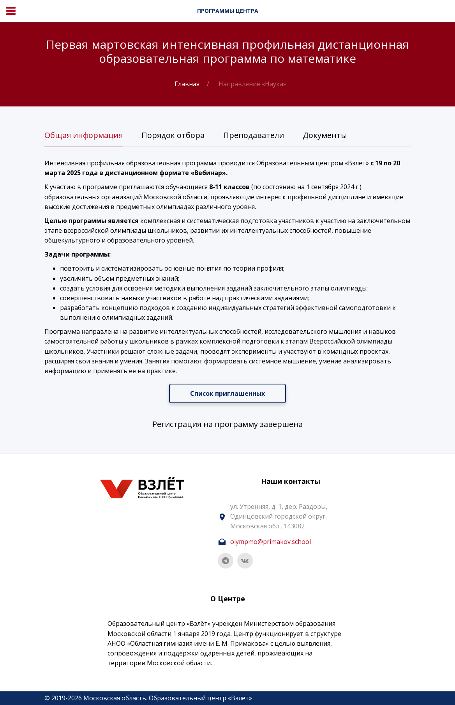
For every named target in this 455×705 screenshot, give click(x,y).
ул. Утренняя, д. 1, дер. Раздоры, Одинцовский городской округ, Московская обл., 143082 (278, 516)
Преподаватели (253, 135)
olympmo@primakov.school (270, 541)
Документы (325, 135)
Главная (187, 84)
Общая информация (83, 135)
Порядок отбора (173, 135)
